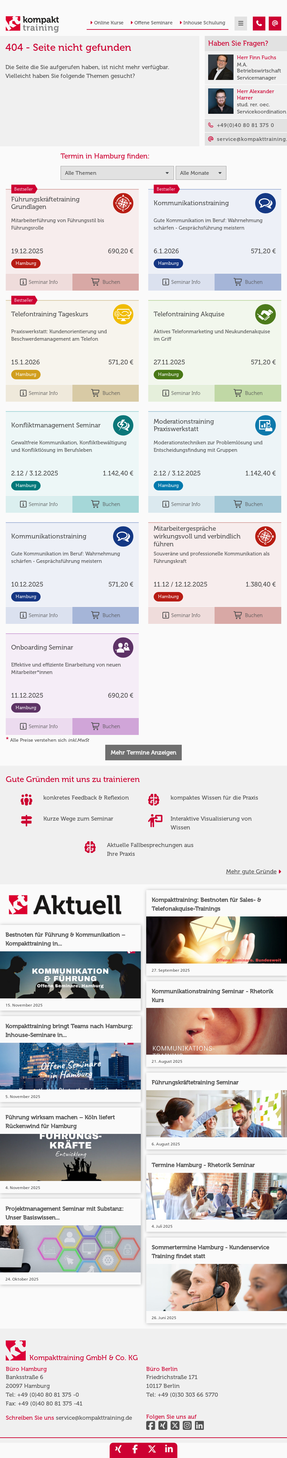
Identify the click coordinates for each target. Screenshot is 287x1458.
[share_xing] (118, 1450)
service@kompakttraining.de (94, 1417)
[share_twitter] (152, 1450)
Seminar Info (39, 282)
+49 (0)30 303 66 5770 (188, 1394)
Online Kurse (107, 23)
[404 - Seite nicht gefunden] (259, 23)
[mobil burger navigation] (241, 23)
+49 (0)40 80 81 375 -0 (48, 1394)
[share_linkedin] (168, 1450)
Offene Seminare (151, 23)
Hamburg (26, 263)
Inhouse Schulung (202, 23)
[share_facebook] (135, 1450)
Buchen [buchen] (105, 282)
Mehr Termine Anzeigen (143, 752)
